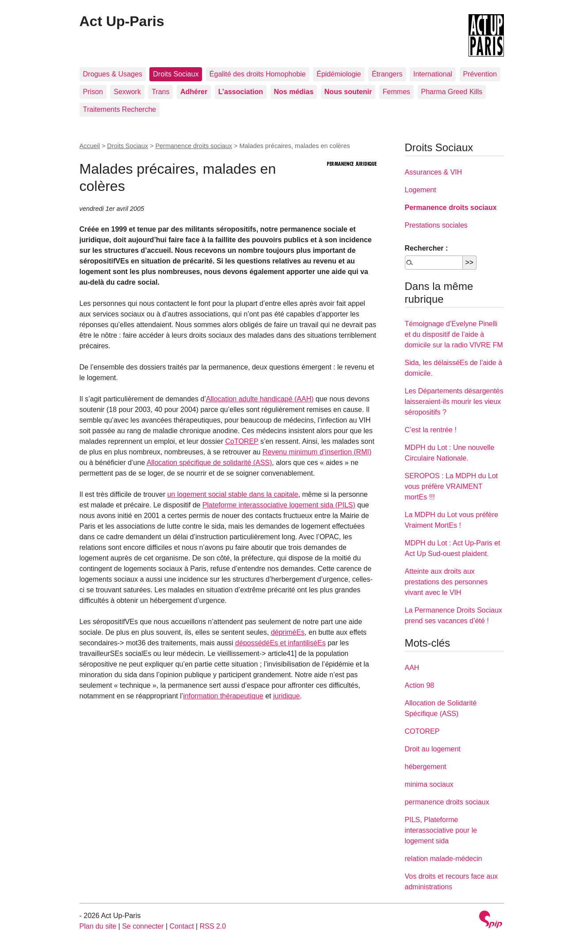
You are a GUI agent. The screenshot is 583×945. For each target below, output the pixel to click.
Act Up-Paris (122, 21)
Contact (181, 926)
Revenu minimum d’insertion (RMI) (317, 452)
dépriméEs (288, 632)
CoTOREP (241, 441)
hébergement (425, 766)
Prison (93, 91)
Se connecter (143, 926)
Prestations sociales (436, 225)
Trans (160, 91)
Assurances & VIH (433, 172)
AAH (412, 667)
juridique (286, 696)
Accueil (90, 145)
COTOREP (422, 731)
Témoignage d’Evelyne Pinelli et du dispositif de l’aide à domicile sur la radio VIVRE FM (454, 334)
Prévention (480, 74)
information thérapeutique (223, 696)
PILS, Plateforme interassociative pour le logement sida (441, 830)
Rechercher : (426, 248)
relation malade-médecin (443, 858)
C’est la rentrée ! (431, 430)
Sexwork (127, 91)
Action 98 (419, 685)
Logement (420, 190)
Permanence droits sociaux (193, 145)
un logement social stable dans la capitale (232, 494)
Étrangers (387, 74)
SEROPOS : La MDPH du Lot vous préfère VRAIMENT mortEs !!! (451, 486)
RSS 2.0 (213, 926)
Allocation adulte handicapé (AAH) (260, 399)
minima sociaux (429, 784)
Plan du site (98, 926)
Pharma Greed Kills (452, 91)
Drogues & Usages (112, 74)
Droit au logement (433, 749)
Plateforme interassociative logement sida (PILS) (278, 505)
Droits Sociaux (175, 74)
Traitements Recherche (119, 109)
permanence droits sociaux (447, 802)
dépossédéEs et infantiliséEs (280, 643)
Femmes (396, 91)
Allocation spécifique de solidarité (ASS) (209, 462)
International (432, 74)
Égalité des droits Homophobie (258, 74)
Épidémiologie (338, 74)
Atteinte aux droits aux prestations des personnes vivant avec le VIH (446, 582)
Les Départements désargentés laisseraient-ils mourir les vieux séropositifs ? (454, 401)
